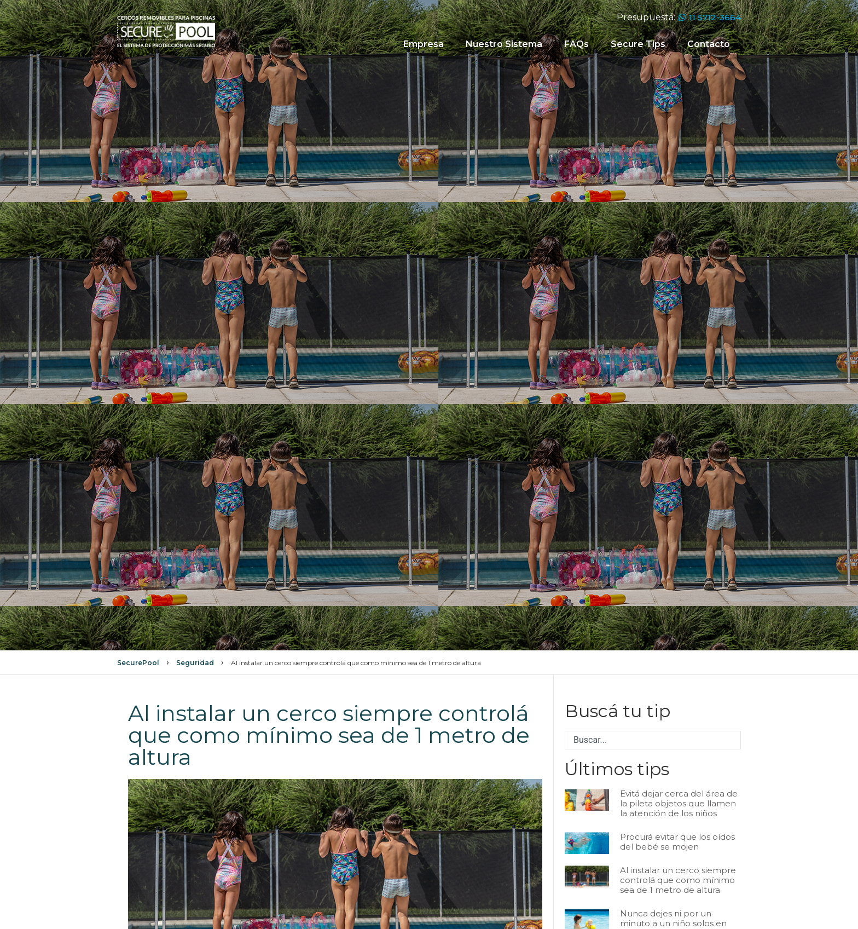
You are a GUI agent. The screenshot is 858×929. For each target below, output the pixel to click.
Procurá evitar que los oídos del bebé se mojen (677, 842)
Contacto (708, 44)
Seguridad (195, 663)
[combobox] (653, 740)
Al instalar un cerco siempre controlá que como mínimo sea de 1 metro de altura (678, 880)
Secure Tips (638, 44)
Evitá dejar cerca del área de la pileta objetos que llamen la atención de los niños (679, 803)
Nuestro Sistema (504, 44)
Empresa (423, 44)
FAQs (576, 44)
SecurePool (138, 663)
